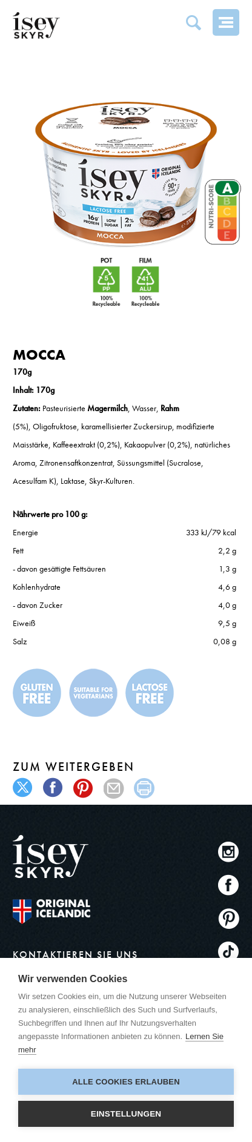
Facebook (228, 885)
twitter (23, 788)
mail (114, 788)
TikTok (228, 951)
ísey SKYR (36, 25)
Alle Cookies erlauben (126, 1081)
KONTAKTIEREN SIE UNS (75, 954)
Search (193, 22)
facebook (53, 788)
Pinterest (228, 918)
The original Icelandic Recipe (51, 911)
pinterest (83, 788)
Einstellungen (126, 1113)
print (144, 788)
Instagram (228, 851)
